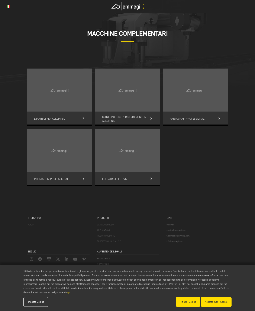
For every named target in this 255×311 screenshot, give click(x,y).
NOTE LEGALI (103, 264)
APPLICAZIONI (103, 230)
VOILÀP (31, 225)
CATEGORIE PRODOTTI (106, 225)
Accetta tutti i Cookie (216, 301)
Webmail (170, 225)
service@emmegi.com (176, 230)
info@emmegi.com (175, 241)
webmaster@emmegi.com (178, 236)
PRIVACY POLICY (104, 258)
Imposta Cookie (36, 301)
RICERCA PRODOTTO (106, 236)
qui (69, 292)
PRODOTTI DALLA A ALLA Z (109, 241)
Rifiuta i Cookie (188, 301)
